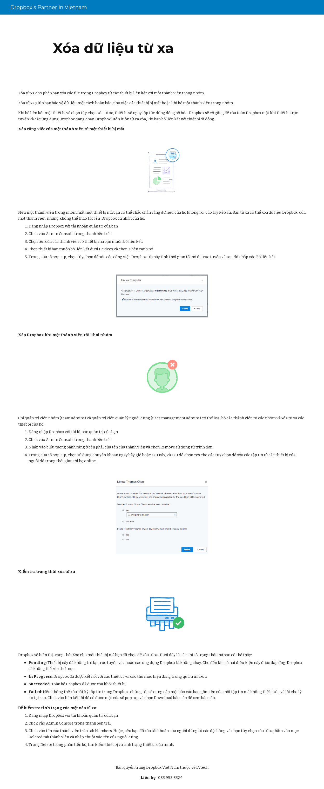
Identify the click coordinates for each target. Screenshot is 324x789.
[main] (113, 48)
